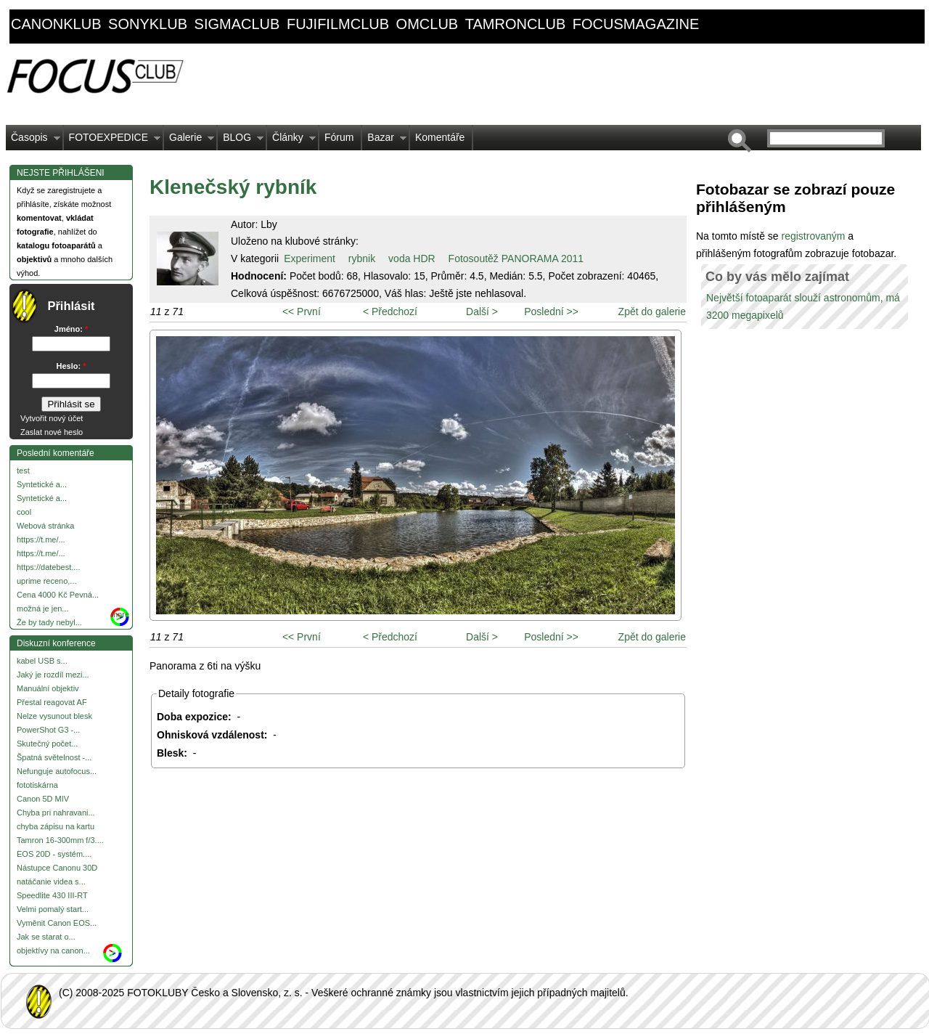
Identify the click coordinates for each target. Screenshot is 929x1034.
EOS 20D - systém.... (54, 854)
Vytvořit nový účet (51, 418)
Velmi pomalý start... (53, 909)
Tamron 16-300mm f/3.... (60, 840)
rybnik (361, 258)
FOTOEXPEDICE (112, 140)
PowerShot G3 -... (48, 729)
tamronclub (515, 24)
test (23, 470)
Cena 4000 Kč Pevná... (58, 594)
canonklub (56, 24)
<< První (301, 311)
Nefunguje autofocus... (57, 771)
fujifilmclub (338, 24)
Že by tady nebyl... (49, 622)
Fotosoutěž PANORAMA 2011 (516, 258)
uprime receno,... (47, 581)
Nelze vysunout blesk (54, 716)
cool (24, 512)
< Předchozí (390, 311)
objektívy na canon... (53, 950)
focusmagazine (636, 24)
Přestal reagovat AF (52, 702)
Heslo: (71, 366)
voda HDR (411, 258)
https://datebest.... (48, 567)
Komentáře (439, 137)
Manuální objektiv (48, 688)
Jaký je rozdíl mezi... (53, 674)
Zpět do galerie (652, 311)
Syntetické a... (42, 484)
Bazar (384, 140)
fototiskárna (37, 785)
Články (291, 140)
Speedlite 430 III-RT (52, 895)
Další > (482, 311)
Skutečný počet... (47, 743)
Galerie (189, 140)
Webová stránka (45, 525)
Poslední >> (551, 311)
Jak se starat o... (46, 936)
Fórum (338, 137)
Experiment (309, 258)
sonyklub (147, 24)
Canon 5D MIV (43, 798)
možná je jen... (43, 608)
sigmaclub (237, 24)
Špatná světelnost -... (54, 757)
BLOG (240, 140)
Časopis (33, 140)
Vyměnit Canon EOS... (57, 923)
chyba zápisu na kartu (55, 826)
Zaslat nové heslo (51, 432)
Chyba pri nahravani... (56, 812)
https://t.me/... (41, 539)
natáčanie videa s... (51, 881)
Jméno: (71, 329)
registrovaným (814, 236)
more (120, 614)
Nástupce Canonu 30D (57, 867)
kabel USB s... (42, 660)
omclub (427, 24)
